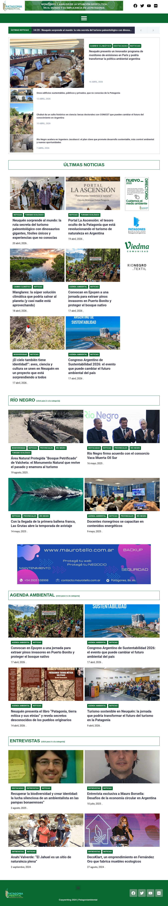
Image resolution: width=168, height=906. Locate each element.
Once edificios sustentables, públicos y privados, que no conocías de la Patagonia (79, 93)
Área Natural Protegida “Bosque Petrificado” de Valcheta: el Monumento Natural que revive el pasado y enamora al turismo (45, 462)
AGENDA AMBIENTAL (45, 595)
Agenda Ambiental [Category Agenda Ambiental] (78, 287)
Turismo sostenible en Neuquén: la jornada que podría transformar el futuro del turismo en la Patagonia (120, 716)
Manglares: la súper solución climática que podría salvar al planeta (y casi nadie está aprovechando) (34, 298)
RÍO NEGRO (35, 400)
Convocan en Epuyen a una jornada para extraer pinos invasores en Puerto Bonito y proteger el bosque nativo (89, 298)
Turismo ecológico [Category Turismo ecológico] (21, 453)
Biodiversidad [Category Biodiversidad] (20, 354)
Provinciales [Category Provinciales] (46, 448)
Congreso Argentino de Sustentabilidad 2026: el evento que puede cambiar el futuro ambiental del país (121, 652)
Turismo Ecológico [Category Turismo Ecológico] (34, 215)
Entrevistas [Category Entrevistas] (33, 789)
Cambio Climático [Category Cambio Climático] (100, 46)
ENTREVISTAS (37, 741)
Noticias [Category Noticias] (135, 46)
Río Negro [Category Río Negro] (61, 448)
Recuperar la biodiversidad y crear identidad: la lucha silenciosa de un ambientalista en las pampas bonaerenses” (45, 799)
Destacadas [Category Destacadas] (121, 46)
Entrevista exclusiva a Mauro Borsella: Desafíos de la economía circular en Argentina (121, 797)
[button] (84, 18)
